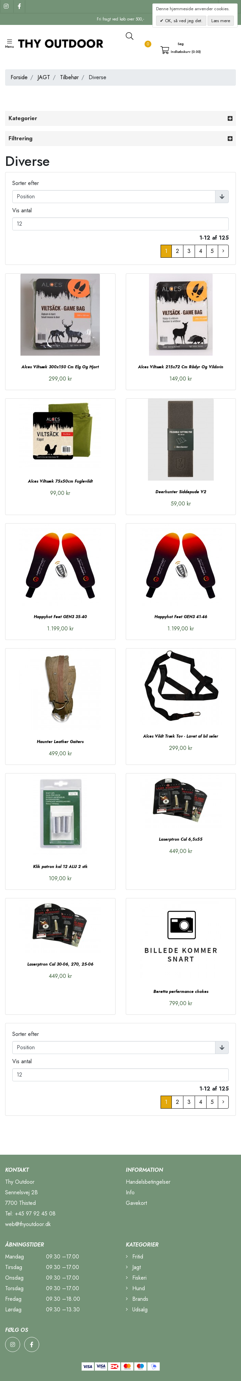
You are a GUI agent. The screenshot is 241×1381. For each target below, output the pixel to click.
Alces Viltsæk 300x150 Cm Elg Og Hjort (60, 367)
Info (130, 1192)
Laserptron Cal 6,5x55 (180, 839)
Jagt (133, 1267)
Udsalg (137, 1309)
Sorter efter (25, 183)
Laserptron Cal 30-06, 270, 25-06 (60, 964)
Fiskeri (136, 1278)
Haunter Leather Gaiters (60, 742)
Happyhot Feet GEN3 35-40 (60, 617)
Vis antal (22, 210)
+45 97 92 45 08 (35, 1214)
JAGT (43, 77)
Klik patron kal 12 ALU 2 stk (60, 867)
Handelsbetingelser (148, 1182)
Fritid (134, 1257)
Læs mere (220, 20)
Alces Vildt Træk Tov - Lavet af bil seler (180, 736)
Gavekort (136, 1203)
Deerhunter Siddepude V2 (180, 492)
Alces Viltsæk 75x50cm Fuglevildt (60, 481)
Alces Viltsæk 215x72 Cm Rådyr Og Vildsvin (180, 367)
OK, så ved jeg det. (183, 20)
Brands (137, 1299)
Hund (135, 1288)
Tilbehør (69, 77)
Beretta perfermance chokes (180, 991)
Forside (19, 77)
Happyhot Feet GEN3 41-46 (180, 617)
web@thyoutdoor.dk (28, 1224)
